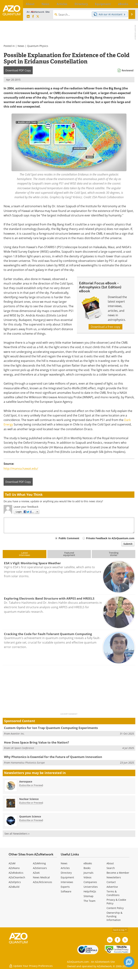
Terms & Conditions (113, 893)
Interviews (67, 882)
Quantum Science (30, 816)
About (110, 863)
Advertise (112, 886)
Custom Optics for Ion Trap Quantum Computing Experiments (51, 728)
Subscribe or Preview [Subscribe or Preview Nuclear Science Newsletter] (31, 802)
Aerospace (25, 781)
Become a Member (118, 872)
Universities (91, 886)
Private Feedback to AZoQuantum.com (110, 538)
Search (111, 868)
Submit (127, 544)
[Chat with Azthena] (129, 961)
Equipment (67, 877)
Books (87, 868)
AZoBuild (14, 886)
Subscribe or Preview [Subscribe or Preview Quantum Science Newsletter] (31, 820)
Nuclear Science (29, 799)
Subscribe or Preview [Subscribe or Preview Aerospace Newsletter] (31, 785)
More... (131, 4)
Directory (66, 872)
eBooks (88, 863)
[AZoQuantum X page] (37, 17)
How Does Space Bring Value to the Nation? (36, 742)
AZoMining (39, 863)
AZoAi (36, 872)
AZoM (12, 863)
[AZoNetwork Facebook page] (33, 17)
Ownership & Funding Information (114, 916)
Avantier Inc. (18, 733)
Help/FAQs (90, 891)
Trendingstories (113, 554)
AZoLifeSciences (42, 882)
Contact (111, 882)
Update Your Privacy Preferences (31, 964)
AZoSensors (40, 868)
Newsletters (114, 877)
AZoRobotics (16, 872)
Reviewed (128, 70)
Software (66, 891)
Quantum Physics (37, 46)
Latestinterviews (24, 554)
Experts (65, 886)
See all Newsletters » (16, 833)
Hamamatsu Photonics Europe (28, 762)
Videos (87, 877)
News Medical (41, 877)
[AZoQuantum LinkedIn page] (28, 17)
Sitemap (88, 896)
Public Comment (69, 538)
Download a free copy (105, 327)
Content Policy (115, 908)
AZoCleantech (17, 877)
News (21, 46)
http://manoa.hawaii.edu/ (21, 469)
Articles (65, 868)
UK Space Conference (22, 748)
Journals (88, 872)
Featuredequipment (69, 554)
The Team (89, 901)
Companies (90, 882)
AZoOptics (15, 882)
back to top (120, 929)
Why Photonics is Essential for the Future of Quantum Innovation (53, 757)
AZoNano (14, 868)
